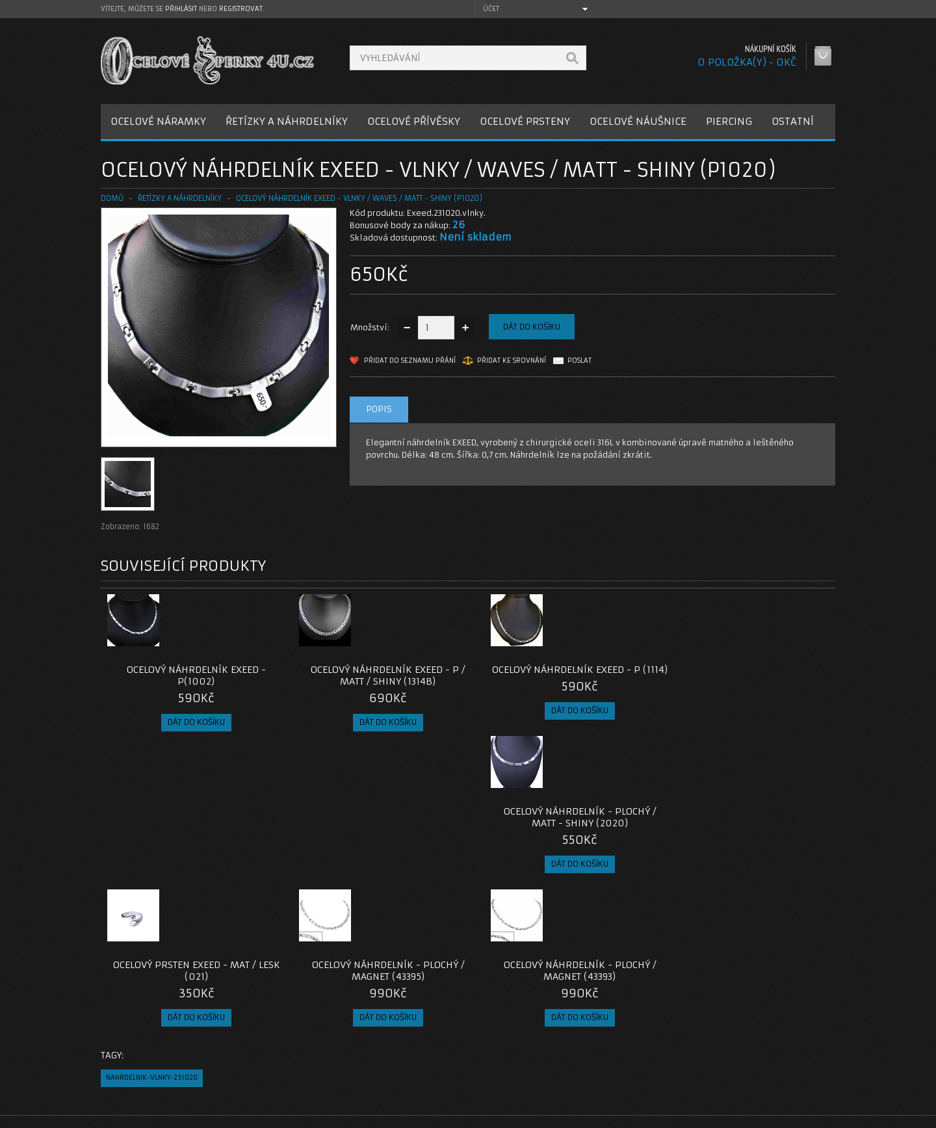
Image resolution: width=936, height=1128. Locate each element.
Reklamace (383, 1045)
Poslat (579, 360)
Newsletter (633, 1076)
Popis (379, 409)
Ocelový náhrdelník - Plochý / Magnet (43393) (560, 829)
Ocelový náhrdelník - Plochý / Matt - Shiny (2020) (743, 675)
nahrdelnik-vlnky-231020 (152, 936)
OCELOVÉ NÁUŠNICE (638, 121)
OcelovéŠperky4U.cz (150, 1115)
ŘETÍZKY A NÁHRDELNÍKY (287, 121)
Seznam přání (638, 1061)
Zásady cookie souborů (159, 1076)
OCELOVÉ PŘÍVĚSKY (413, 121)
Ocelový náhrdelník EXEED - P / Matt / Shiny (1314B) (376, 675)
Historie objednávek (652, 1045)
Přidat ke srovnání (511, 360)
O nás (123, 1029)
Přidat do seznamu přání (410, 360)
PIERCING (729, 121)
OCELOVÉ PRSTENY (525, 121)
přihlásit (181, 9)
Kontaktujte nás (392, 1029)
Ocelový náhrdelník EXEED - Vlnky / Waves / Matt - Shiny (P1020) (359, 198)
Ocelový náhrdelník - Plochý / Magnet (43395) (376, 829)
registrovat (241, 9)
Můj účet (628, 1029)
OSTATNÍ (793, 121)
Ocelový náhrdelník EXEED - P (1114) (560, 675)
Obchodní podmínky (152, 1061)
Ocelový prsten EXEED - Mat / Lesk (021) (192, 829)
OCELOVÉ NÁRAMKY (158, 121)
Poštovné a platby (148, 1045)
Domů (112, 198)
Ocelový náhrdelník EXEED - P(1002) (192, 675)
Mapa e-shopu (390, 1061)
